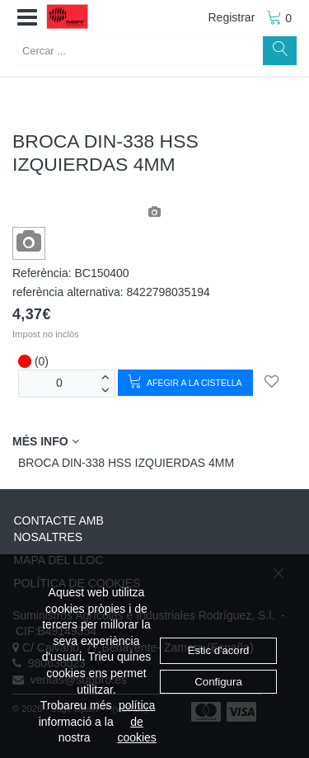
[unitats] (59, 383)
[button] (27, 18)
